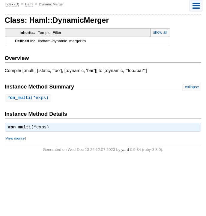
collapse (192, 87)
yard (125, 150)
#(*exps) (28, 98)
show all (160, 32)
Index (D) (12, 4)
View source (15, 138)
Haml (29, 4)
